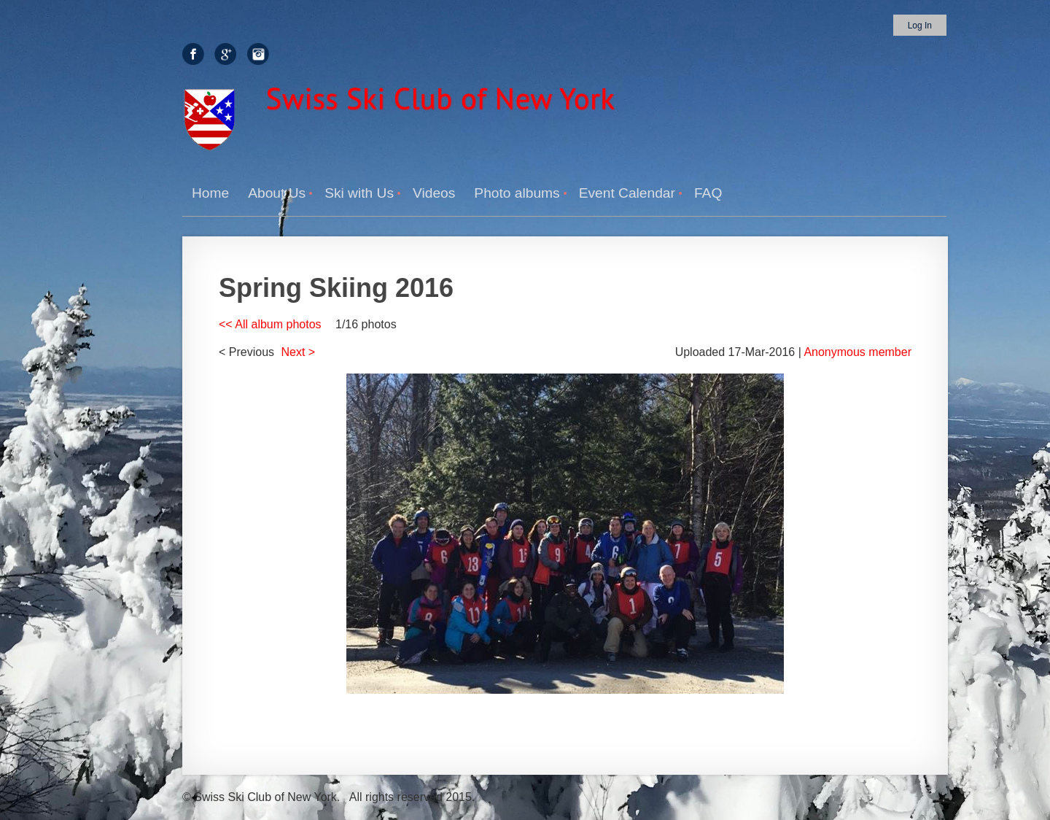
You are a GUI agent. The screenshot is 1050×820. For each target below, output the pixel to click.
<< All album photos (270, 324)
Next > (298, 352)
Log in (920, 25)
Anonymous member (857, 352)
